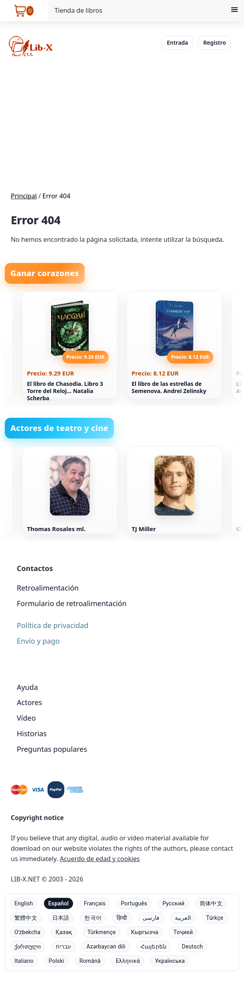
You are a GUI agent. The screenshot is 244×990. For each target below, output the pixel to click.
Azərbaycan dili (105, 946)
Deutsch (192, 946)
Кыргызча (144, 932)
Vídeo (26, 718)
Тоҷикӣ (183, 932)
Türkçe (214, 918)
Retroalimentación (48, 588)
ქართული (27, 946)
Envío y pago (38, 641)
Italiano (24, 961)
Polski (56, 961)
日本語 (60, 918)
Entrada (177, 42)
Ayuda (27, 687)
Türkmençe (101, 932)
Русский (173, 903)
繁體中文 (25, 918)
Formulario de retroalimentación (72, 603)
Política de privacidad (52, 625)
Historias (32, 733)
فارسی (151, 918)
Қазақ (64, 932)
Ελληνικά (128, 961)
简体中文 (211, 903)
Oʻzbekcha (27, 932)
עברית (63, 946)
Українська (170, 961)
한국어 (92, 918)
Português (134, 903)
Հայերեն (154, 946)
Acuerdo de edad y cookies (100, 858)
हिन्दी (122, 918)
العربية (183, 918)
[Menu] (234, 11)
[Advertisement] (122, 125)
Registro (214, 42)
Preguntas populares (52, 749)
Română (90, 961)
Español (58, 903)
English (23, 903)
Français (95, 903)
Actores (29, 702)
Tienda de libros (78, 10)
